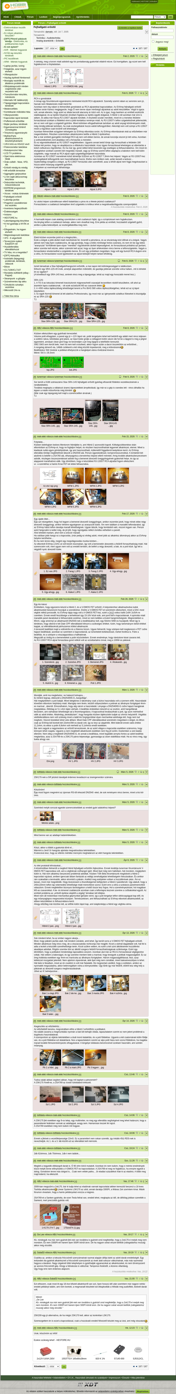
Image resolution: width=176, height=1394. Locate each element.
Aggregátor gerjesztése (15, 174)
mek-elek (41, 56)
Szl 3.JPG (95, 1104)
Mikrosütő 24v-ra (12, 290)
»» (64, 1367)
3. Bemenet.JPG (95, 662)
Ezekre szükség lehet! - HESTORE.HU (52, 1340)
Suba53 (40, 1252)
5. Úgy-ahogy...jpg (50, 592)
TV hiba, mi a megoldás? (16, 252)
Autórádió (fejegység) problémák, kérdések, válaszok (14, 261)
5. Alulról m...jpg (50, 683)
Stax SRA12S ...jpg (73, 321)
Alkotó (40, 196)
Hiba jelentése (138, 1378)
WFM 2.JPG (96, 486)
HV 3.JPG (118, 761)
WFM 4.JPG (50, 507)
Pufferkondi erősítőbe (14, 121)
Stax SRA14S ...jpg (110, 424)
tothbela (41, 772)
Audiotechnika (53, 38)
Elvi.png (50, 761)
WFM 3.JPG (118, 486)
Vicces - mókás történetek (16, 193)
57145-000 (119, 1357)
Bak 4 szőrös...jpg (118, 993)
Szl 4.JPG (118, 1104)
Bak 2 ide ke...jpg (73, 993)
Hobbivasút (136, 1)
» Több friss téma (10, 296)
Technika (40, 38)
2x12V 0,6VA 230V (45, 1357)
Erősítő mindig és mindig (15, 167)
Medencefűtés (11, 109)
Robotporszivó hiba (13, 150)
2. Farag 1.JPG (73, 571)
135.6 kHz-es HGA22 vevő (16, 144)
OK (170, 17)
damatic (49, 32)
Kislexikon (153, 1)
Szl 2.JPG (73, 1104)
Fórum (30, 17)
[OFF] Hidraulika (12, 255)
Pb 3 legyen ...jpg (96, 1067)
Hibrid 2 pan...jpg (73, 926)
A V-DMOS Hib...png (73, 86)
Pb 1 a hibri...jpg (50, 1067)
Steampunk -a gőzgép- (15, 278)
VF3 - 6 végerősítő (13, 238)
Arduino (7, 214)
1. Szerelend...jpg (50, 662)
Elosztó (125, 1378)
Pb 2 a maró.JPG (73, 1067)
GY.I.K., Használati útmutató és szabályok (87, 1378)
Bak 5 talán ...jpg (50, 1014)
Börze (7, 267)
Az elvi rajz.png (50, 486)
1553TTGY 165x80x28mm (74, 1357)
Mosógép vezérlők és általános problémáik (14, 81)
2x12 (111, 612)
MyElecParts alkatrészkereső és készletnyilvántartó (13, 138)
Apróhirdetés (83, 17)
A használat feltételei (41, 1378)
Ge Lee (40, 1234)
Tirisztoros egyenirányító (15, 133)
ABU (39, 328)
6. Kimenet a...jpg (73, 683)
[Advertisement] (163, 121)
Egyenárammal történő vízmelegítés (15, 128)
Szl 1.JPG (50, 1104)
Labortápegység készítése (16, 221)
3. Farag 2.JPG (96, 571)
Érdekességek (11, 211)
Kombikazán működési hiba (17, 112)
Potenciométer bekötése (15, 147)
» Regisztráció (158, 58)
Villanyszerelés (11, 115)
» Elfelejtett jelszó (159, 55)
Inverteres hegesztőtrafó (15, 208)
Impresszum (114, 1378)
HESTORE (145, 1)
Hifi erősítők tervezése (14, 170)
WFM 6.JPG (96, 507)
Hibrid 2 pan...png (50, 926)
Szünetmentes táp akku (15, 281)
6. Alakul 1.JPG (73, 592)
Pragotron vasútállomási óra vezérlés (15, 204)
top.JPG (50, 370)
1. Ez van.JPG (50, 571)
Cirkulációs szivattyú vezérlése (14, 286)
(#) (34, 56)
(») (80, 56)
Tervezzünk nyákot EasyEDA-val (13, 242)
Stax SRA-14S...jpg (50, 426)
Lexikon (43, 17)
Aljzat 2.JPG (73, 189)
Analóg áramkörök (44, 41)
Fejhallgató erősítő (13, 197)
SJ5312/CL (138, 1357)
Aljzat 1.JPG (50, 189)
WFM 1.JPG (73, 486)
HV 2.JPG (95, 761)
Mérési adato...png (50, 823)
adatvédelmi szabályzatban (111, 1391)
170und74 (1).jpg (72, 1228)
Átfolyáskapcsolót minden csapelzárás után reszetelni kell (16, 89)
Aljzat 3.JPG (96, 189)
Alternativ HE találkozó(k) (16, 100)
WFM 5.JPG (73, 507)
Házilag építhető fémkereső (17, 77)
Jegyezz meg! (162, 41)
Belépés (162, 49)
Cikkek (18, 17)
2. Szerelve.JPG (73, 662)
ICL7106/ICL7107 (12, 270)
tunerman (41, 261)
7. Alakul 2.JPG (95, 592)
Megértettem (142, 1391)
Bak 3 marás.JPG (95, 993)
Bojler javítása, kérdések (15, 124)
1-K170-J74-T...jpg (50, 1228)
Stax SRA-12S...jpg (50, 321)
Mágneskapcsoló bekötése (16, 235)
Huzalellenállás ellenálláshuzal (11, 248)
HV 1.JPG (73, 761)
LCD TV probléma (12, 153)
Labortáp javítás (11, 200)
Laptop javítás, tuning (14, 66)
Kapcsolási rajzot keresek (16, 118)
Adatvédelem (59, 1378)
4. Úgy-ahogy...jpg (118, 571)
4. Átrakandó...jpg (118, 662)
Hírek (6, 17)
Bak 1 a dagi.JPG (50, 993)
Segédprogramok (62, 17)
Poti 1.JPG (96, 683)
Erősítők (60, 41)
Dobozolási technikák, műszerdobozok (14, 183)
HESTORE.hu (10, 218)
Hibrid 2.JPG (50, 86)
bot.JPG (73, 370)
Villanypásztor (10, 74)
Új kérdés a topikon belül (130, 28)
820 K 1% (100, 1357)
